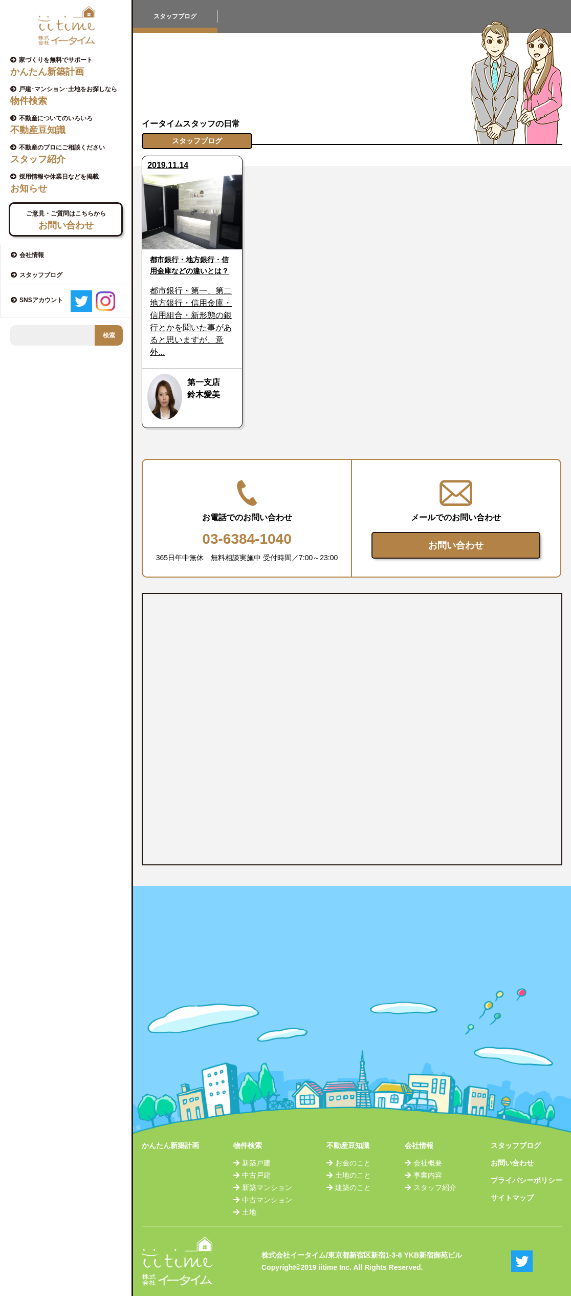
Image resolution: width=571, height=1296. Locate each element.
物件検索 (247, 1145)
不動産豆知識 (347, 1145)
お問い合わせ (456, 545)
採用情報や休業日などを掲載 (69, 183)
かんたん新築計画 (170, 1145)
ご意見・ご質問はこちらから (65, 220)
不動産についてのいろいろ (69, 125)
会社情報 (419, 1145)
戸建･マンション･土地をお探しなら (69, 96)
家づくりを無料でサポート (69, 66)
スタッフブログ (516, 1145)
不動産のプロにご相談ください (69, 154)
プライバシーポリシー (526, 1180)
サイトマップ (512, 1198)
